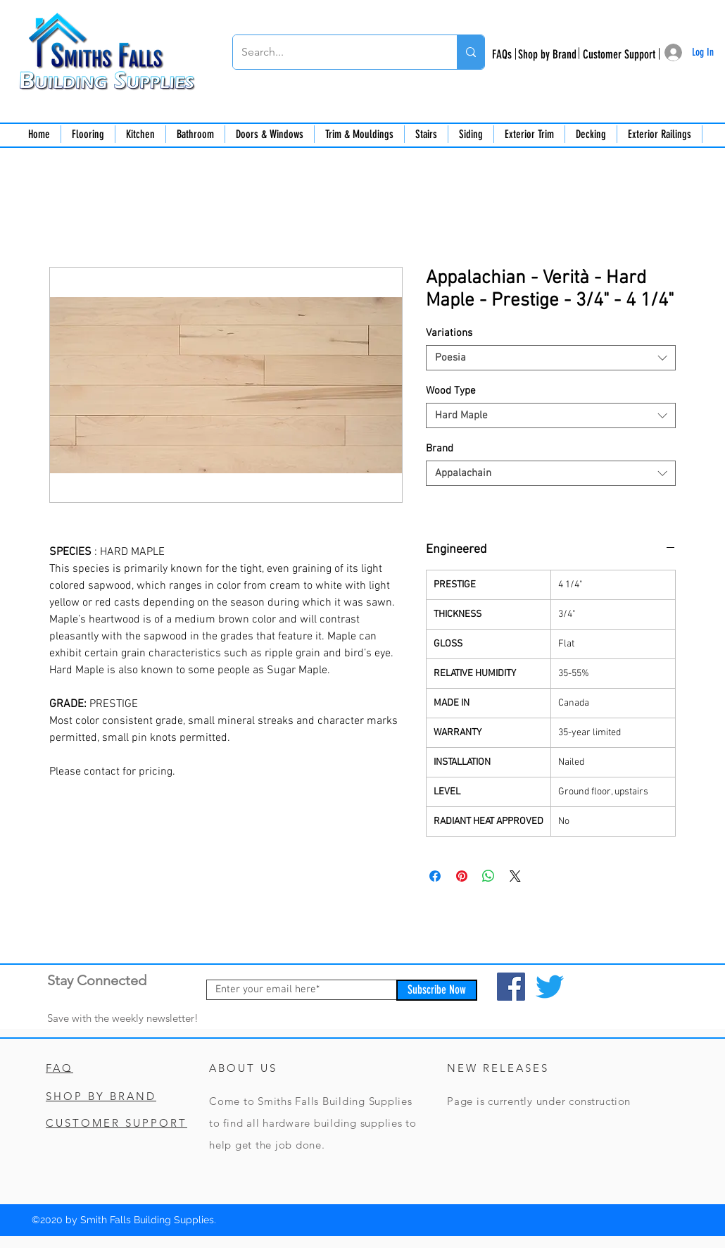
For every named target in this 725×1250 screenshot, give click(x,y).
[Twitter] (550, 987)
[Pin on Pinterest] (461, 876)
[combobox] (551, 357)
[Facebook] (511, 987)
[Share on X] (515, 876)
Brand (439, 448)
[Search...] (334, 52)
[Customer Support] (618, 54)
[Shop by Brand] (547, 54)
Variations (449, 333)
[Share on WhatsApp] (488, 876)
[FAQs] (501, 54)
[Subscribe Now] (436, 990)
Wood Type (451, 391)
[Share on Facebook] (435, 876)
